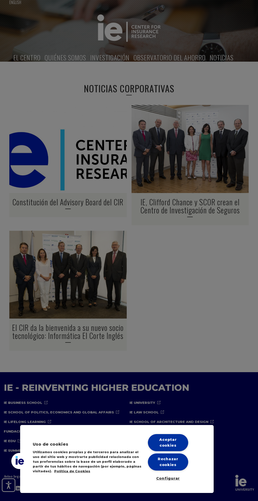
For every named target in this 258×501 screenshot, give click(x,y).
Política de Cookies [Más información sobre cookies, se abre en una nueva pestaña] (72, 471)
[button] (19, 461)
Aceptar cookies (168, 442)
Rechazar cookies (168, 462)
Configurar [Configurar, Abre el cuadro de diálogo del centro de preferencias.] (168, 478)
